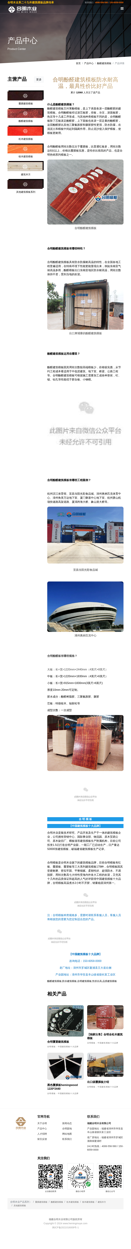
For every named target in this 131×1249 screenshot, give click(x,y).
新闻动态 (67, 1123)
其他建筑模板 (20, 1205)
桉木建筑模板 (88, 1202)
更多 (39, 79)
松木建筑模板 (73, 1202)
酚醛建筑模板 (104, 63)
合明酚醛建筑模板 (58, 262)
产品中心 (89, 63)
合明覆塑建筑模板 (58, 1041)
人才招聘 (42, 1133)
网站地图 (67, 1133)
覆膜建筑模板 (41, 1202)
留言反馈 (42, 1139)
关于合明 (42, 1123)
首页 (78, 63)
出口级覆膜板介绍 (98, 1082)
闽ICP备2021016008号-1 (65, 1227)
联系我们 (67, 1139)
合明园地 (67, 1128)
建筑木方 (102, 1202)
